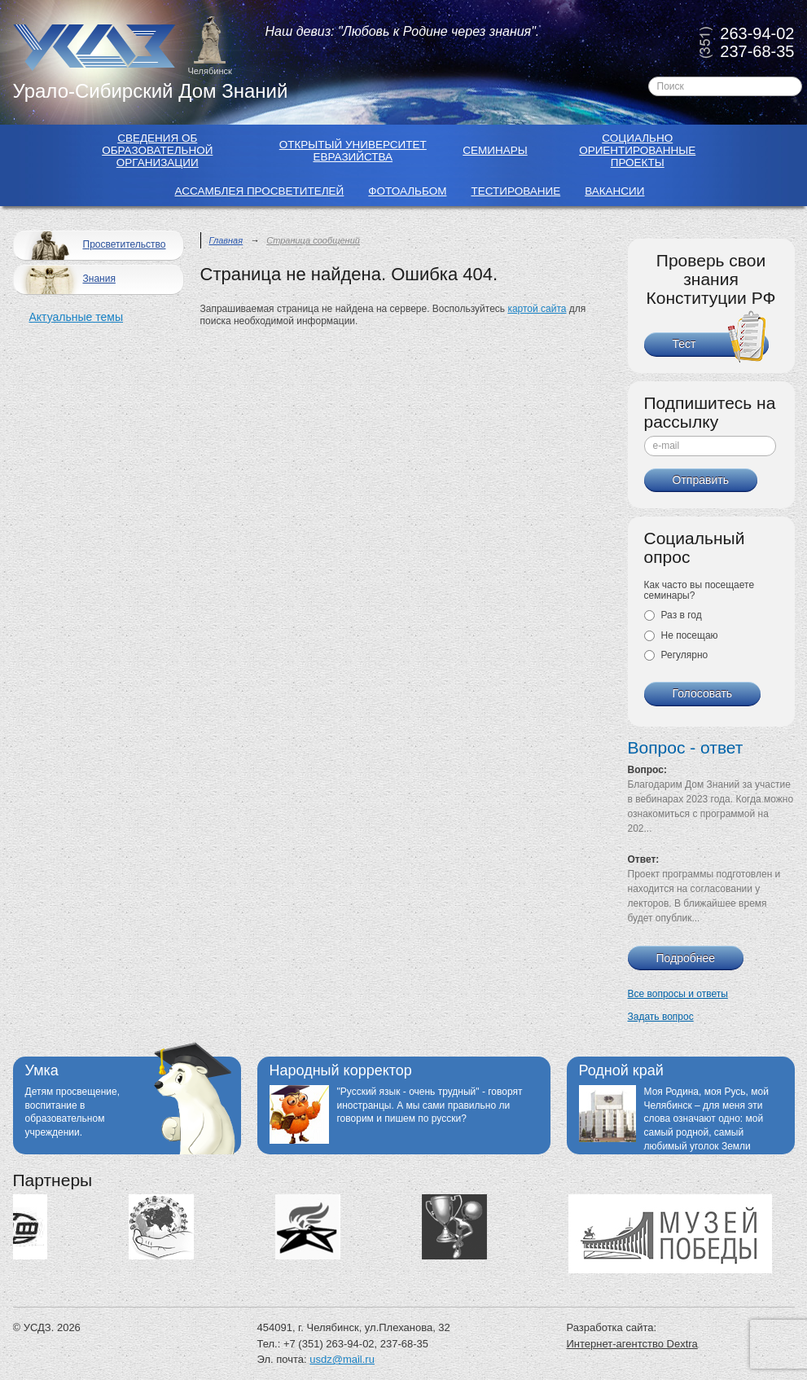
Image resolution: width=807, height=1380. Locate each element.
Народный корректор (341, 1070)
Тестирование (515, 191)
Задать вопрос (661, 1016)
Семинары (495, 150)
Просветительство (92, 245)
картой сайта (536, 308)
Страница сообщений (313, 240)
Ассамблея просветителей (259, 191)
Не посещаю (681, 635)
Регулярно (676, 655)
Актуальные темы (76, 316)
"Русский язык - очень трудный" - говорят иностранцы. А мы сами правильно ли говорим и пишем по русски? (430, 1105)
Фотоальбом (407, 191)
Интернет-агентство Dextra (632, 1344)
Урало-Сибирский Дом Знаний (150, 91)
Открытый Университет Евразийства (353, 150)
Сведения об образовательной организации (157, 150)
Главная (226, 240)
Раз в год (673, 615)
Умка (42, 1070)
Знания (67, 280)
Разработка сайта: (612, 1327)
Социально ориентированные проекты (637, 150)
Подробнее (686, 958)
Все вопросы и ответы (678, 994)
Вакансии (614, 191)
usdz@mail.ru (342, 1359)
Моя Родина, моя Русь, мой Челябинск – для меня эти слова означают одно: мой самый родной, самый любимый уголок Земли (706, 1119)
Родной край (621, 1070)
